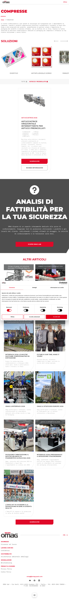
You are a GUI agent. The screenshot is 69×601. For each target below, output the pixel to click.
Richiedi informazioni (34, 168)
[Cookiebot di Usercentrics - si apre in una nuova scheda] (60, 283)
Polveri (36, 134)
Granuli (26, 133)
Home (2, 20)
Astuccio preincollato (38, 81)
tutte (24, 81)
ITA (64, 2)
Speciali (26, 136)
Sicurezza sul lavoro (9, 544)
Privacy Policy (6, 569)
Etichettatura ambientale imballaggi (15, 556)
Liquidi (36, 133)
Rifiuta (12, 316)
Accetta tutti (56, 316)
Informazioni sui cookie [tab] (57, 287)
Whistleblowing (6, 563)
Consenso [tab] (12, 287)
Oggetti (26, 134)
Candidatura (5, 550)
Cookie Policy (6, 572)
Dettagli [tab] (34, 287)
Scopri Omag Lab (34, 244)
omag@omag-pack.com (34, 576)
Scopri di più (34, 161)
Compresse (26, 132)
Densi (37, 132)
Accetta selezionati (34, 316)
